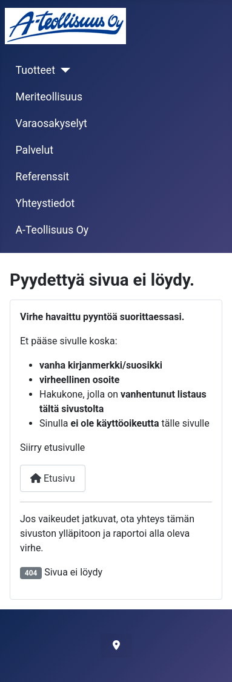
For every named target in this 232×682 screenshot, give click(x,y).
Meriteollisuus (49, 97)
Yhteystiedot (45, 203)
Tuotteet (35, 70)
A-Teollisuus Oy (52, 230)
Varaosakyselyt (51, 123)
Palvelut (34, 150)
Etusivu (52, 478)
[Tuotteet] (62, 70)
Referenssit (42, 177)
